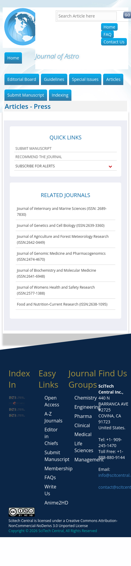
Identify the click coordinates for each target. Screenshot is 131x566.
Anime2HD (56, 502)
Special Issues (85, 79)
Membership (58, 468)
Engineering (87, 407)
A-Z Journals (53, 417)
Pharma (83, 416)
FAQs (50, 477)
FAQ (107, 34)
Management (89, 459)
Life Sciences (83, 447)
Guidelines (54, 79)
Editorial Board (21, 79)
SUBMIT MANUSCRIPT (33, 148)
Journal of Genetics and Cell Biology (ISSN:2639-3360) (60, 225)
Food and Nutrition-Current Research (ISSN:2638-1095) (62, 304)
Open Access (51, 401)
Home (109, 27)
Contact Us (113, 42)
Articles (113, 79)
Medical (83, 434)
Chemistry (85, 397)
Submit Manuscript (25, 95)
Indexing (60, 95)
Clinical (82, 425)
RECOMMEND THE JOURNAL (38, 156)
